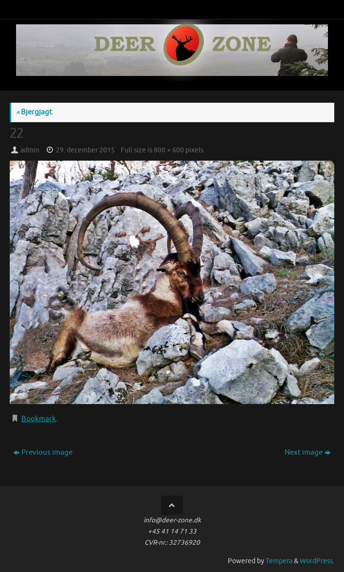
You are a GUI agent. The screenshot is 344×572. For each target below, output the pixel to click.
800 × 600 (169, 150)
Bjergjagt (34, 112)
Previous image (42, 452)
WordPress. (317, 561)
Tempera (279, 561)
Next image (308, 452)
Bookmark (38, 419)
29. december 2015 (85, 150)
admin (29, 150)
